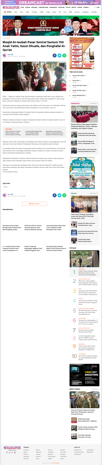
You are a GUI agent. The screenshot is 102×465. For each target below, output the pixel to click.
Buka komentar (34, 204)
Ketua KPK (76, 80)
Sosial (54, 12)
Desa (15, 12)
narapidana (85, 12)
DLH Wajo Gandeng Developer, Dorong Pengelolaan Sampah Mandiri (88, 357)
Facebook (7, 453)
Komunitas (63, 452)
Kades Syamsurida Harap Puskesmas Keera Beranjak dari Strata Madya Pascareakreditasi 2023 (87, 135)
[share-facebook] (55, 55)
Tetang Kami (77, 454)
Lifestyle (38, 454)
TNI (60, 12)
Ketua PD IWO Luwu (79, 90)
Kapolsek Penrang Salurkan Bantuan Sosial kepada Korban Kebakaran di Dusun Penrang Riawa (54, 133)
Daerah (27, 7)
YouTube (15, 453)
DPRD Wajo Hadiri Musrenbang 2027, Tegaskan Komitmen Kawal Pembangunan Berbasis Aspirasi (87, 420)
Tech (64, 12)
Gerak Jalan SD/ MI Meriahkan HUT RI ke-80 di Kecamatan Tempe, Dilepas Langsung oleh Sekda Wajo (88, 293)
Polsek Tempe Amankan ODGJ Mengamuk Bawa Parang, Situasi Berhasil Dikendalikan (88, 273)
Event (21, 12)
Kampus (50, 450)
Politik (68, 7)
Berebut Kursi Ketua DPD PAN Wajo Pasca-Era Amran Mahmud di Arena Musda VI (88, 233)
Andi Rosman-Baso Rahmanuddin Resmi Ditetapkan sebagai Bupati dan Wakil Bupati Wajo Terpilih (88, 241)
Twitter (12, 453)
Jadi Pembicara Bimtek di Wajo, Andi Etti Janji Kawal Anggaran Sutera (88, 302)
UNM (70, 12)
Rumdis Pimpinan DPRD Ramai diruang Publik (86, 331)
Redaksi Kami (77, 450)
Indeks (7, 12)
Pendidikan (53, 7)
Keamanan (38, 452)
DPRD (22, 7)
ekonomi (77, 12)
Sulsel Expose (56, 463)
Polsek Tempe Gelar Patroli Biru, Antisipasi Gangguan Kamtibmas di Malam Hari (87, 348)
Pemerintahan (43, 7)
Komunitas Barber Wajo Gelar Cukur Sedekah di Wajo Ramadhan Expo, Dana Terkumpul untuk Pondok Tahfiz (34, 133)
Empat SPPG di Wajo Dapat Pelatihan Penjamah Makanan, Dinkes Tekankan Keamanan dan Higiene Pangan (84, 126)
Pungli (48, 12)
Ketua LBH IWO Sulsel (80, 85)
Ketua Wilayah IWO (79, 95)
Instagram (10, 453)
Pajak (27, 12)
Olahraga (62, 454)
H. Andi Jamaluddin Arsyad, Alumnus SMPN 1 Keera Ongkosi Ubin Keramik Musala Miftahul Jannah (88, 338)
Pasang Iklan (90, 450)
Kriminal (26, 454)
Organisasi (26, 456)
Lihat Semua (93, 103)
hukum (79, 7)
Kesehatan (51, 452)
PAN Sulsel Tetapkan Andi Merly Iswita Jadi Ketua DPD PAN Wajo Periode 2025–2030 (82, 216)
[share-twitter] (59, 55)
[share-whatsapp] (64, 55)
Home (4, 38)
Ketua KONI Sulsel (78, 75)
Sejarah (50, 458)
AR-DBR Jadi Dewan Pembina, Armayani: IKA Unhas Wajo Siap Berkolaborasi (88, 312)
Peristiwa (61, 7)
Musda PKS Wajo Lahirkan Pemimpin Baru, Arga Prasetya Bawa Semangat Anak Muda (86, 224)
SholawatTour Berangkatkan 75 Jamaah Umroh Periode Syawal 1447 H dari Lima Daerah (88, 322)
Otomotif (38, 456)
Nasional (34, 7)
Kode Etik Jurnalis (79, 452)
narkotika (94, 12)
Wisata (74, 7)
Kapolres (62, 450)
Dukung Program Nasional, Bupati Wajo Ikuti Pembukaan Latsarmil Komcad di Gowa (83, 412)
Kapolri (25, 452)
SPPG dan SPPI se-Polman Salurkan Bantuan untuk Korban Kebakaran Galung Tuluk (12, 133)
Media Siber (90, 452)
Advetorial (26, 450)
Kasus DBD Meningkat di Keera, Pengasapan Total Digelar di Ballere (86, 143)
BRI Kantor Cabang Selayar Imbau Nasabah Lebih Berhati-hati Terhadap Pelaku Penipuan (88, 282)
